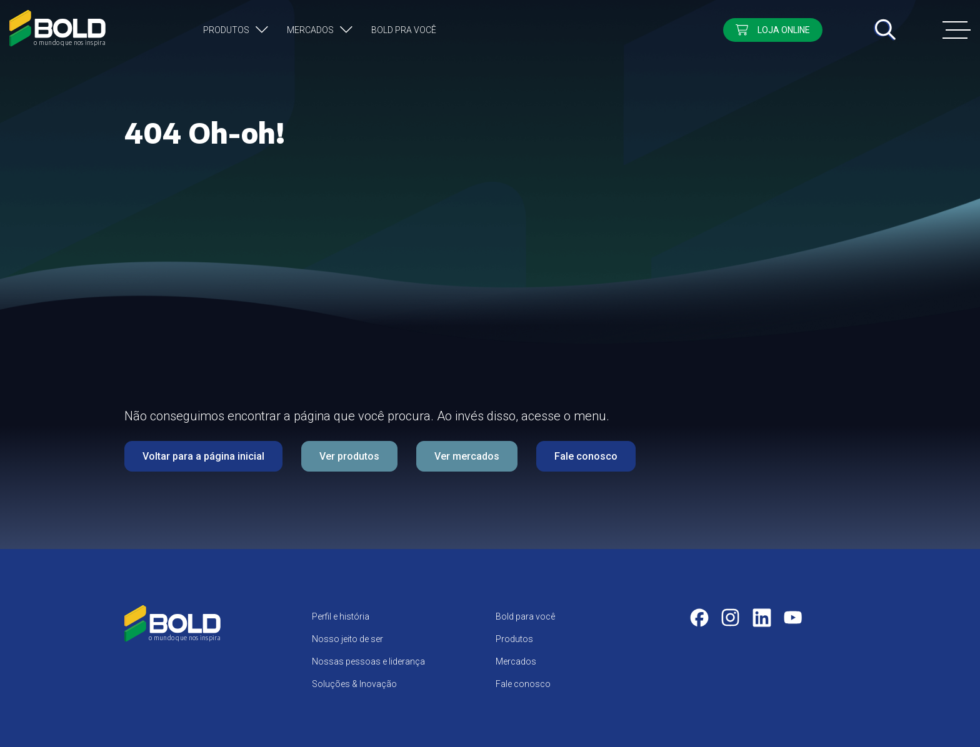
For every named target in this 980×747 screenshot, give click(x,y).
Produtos (226, 30)
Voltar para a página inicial (203, 456)
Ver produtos (349, 456)
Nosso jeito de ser (347, 639)
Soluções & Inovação (354, 684)
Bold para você (525, 616)
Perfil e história (340, 616)
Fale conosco (586, 456)
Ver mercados (466, 456)
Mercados (310, 30)
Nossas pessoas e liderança (368, 661)
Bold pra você (403, 30)
